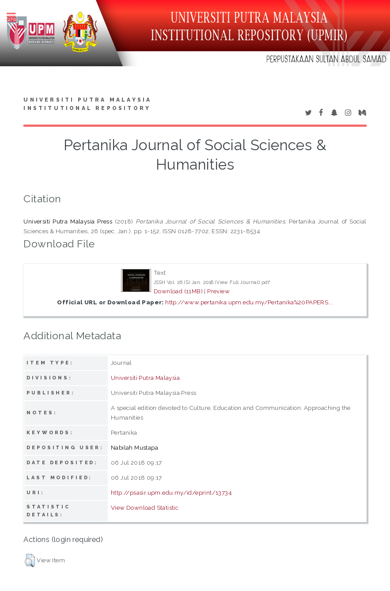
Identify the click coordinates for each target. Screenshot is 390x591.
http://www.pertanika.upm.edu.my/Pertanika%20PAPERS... (249, 302)
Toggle (16, 16)
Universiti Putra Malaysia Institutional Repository (87, 104)
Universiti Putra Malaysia (145, 377)
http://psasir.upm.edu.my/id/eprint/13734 (171, 492)
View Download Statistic (144, 507)
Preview (218, 291)
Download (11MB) (178, 291)
